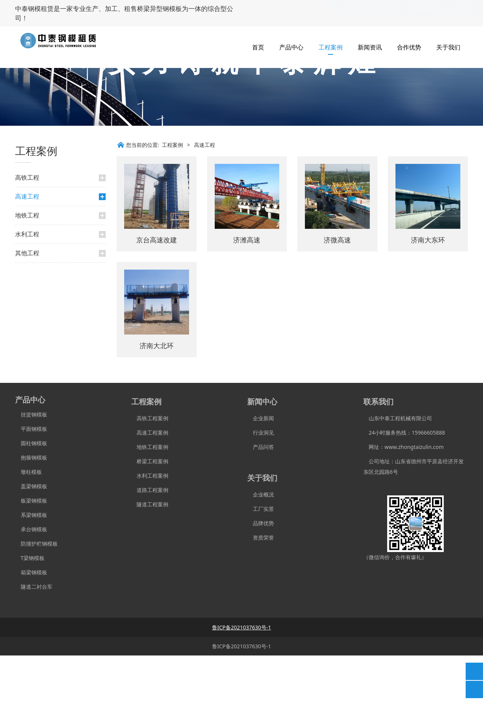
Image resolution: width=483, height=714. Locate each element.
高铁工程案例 (150, 476)
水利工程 (27, 292)
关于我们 (448, 38)
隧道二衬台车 (33, 645)
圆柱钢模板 (34, 501)
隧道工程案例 (150, 562)
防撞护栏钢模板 (36, 602)
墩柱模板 (28, 530)
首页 (258, 38)
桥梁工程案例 (150, 519)
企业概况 (260, 553)
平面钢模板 (31, 487)
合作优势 (409, 38)
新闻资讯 (370, 38)
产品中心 (291, 38)
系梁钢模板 (31, 573)
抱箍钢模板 (31, 516)
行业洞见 (260, 491)
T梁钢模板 (30, 616)
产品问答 (260, 505)
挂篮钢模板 (31, 473)
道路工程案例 (150, 548)
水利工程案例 (150, 534)
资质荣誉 (260, 596)
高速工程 (27, 255)
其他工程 (27, 311)
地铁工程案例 (150, 505)
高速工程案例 (150, 491)
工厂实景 (260, 567)
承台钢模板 (31, 587)
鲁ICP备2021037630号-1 (241, 704)
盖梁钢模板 (31, 544)
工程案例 (330, 38)
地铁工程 (27, 274)
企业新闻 (260, 476)
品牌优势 (260, 581)
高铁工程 (27, 236)
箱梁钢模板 (31, 630)
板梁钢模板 (31, 559)
